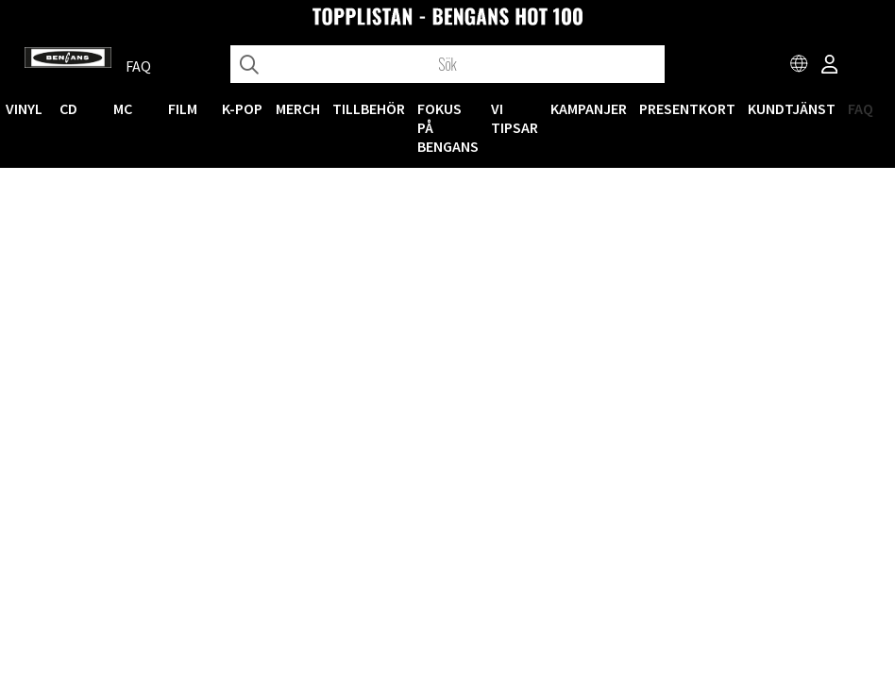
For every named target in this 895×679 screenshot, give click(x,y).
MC (122, 108)
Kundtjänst (792, 108)
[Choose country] (799, 66)
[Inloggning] (829, 66)
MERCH (298, 108)
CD (68, 108)
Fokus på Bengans (448, 127)
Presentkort (687, 108)
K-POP (242, 108)
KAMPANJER (588, 108)
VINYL (24, 108)
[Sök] (447, 64)
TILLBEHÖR (368, 108)
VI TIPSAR (514, 118)
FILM (182, 108)
